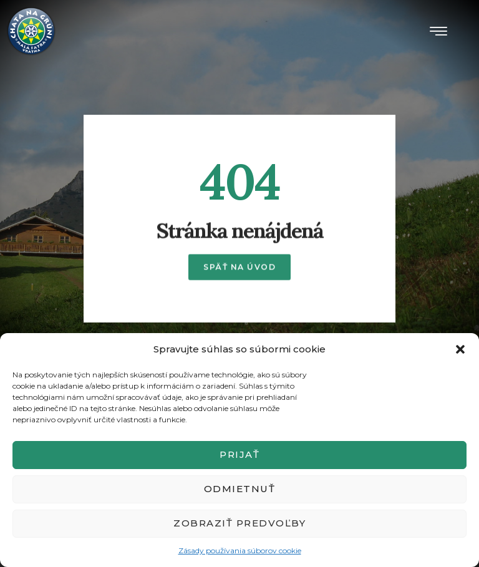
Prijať (239, 454)
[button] (460, 349)
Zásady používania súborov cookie (239, 550)
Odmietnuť (240, 489)
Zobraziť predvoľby (239, 523)
